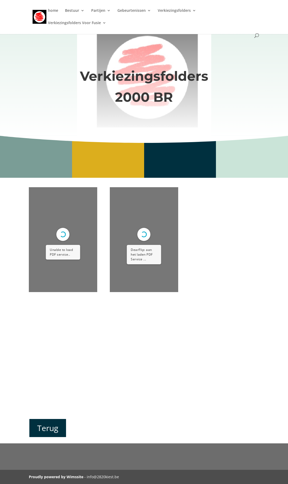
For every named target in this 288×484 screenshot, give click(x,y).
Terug (47, 428)
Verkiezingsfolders (174, 11)
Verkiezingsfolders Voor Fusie (74, 23)
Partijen (98, 11)
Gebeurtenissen (131, 11)
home (53, 11)
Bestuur (72, 11)
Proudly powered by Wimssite (56, 476)
